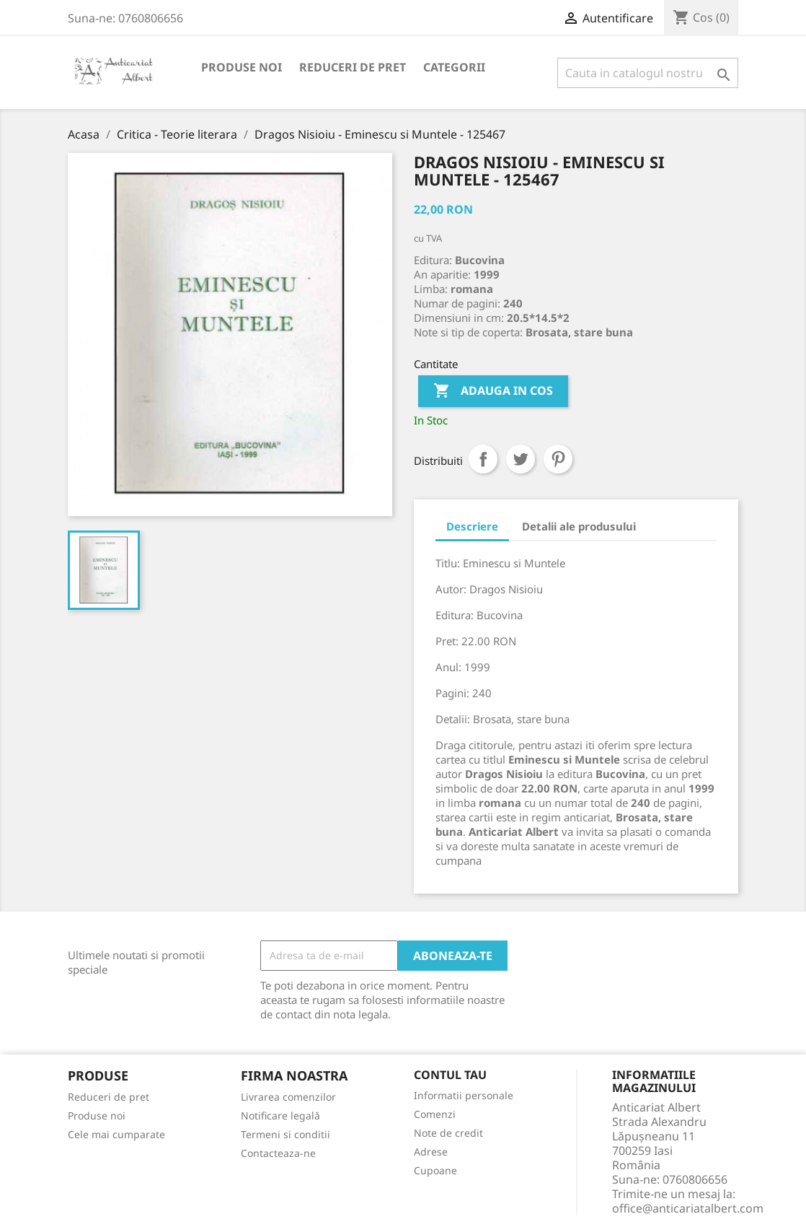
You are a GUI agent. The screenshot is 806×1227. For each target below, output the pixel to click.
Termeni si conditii (285, 1134)
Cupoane (435, 1170)
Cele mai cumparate (116, 1134)
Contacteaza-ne (278, 1153)
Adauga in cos (493, 391)
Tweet (520, 459)
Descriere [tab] (472, 526)
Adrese (431, 1151)
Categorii (454, 67)
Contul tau (450, 1075)
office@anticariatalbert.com (687, 1208)
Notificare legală (280, 1115)
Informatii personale (463, 1095)
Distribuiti (483, 459)
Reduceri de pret (352, 67)
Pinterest (558, 459)
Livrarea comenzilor (288, 1097)
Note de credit (448, 1133)
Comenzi (435, 1114)
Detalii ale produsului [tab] (579, 526)
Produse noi (241, 67)
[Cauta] (647, 73)
